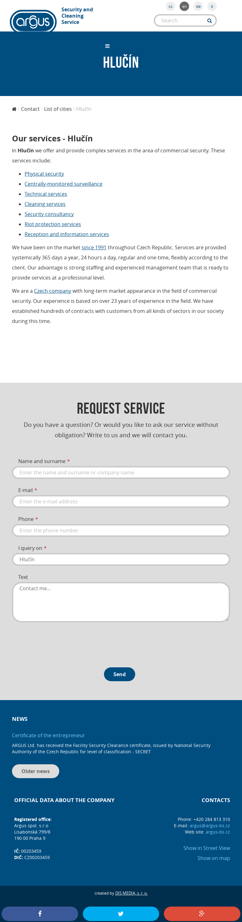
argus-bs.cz (218, 826)
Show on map (214, 852)
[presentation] (60, 637)
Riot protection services (53, 218)
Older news (35, 765)
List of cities (58, 103)
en (184, 6)
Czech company (52, 285)
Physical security (44, 168)
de (198, 6)
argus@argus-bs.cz (210, 820)
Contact (30, 103)
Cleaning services (45, 198)
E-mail (25, 484)
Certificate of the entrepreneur (48, 730)
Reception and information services (67, 228)
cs (170, 6)
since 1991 (94, 242)
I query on (30, 542)
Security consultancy (49, 208)
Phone (26, 513)
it (212, 6)
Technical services (46, 188)
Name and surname (42, 455)
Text (23, 571)
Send (119, 668)
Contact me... (121, 597)
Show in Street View (206, 842)
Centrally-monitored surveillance (63, 178)
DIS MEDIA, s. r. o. (131, 888)
